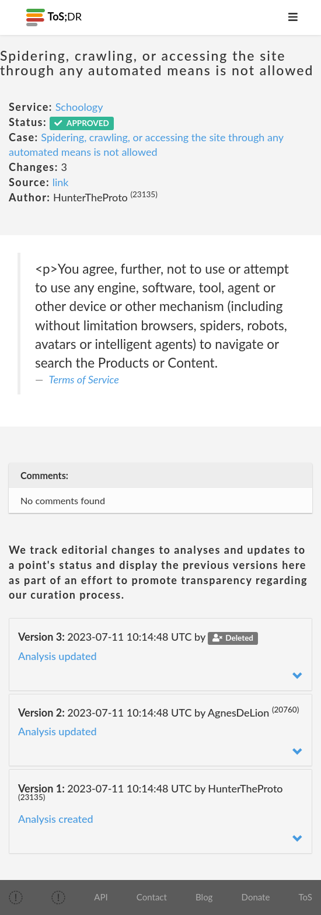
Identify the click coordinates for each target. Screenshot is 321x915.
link (61, 182)
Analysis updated (57, 655)
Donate (256, 897)
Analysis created (55, 818)
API (100, 897)
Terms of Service (84, 379)
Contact (152, 897)
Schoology (79, 106)
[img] (16, 897)
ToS (305, 897)
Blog (204, 897)
